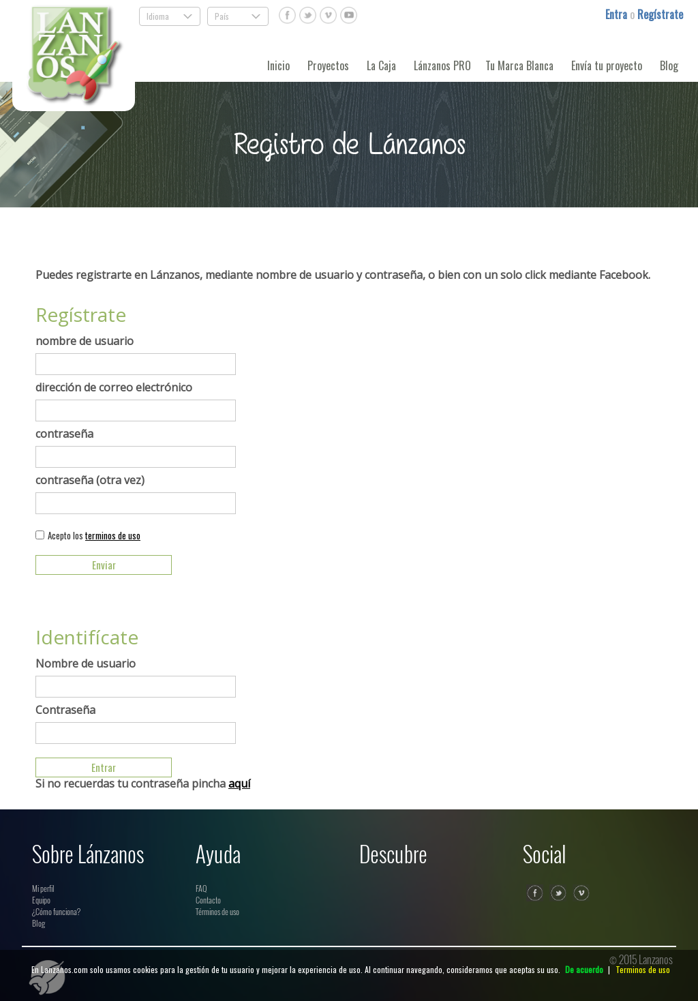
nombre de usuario (84, 340)
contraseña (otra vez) (90, 480)
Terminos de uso (643, 969)
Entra (617, 14)
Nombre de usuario (85, 663)
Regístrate (660, 14)
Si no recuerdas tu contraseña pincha (142, 783)
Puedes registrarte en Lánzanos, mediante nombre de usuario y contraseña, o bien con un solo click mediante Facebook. (342, 274)
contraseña (64, 433)
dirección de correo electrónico (113, 387)
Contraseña (65, 709)
